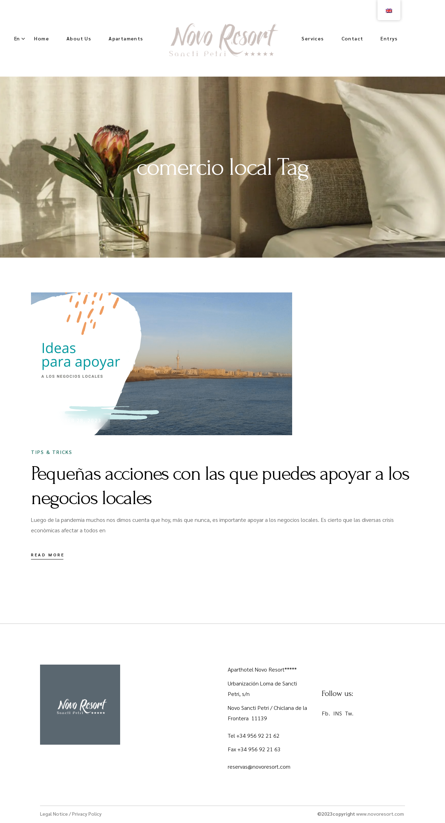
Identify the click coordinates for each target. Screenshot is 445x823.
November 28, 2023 (73, 420)
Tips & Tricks (51, 452)
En (16, 38)
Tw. (349, 713)
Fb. (326, 713)
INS (337, 713)
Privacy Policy (87, 813)
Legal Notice (54, 813)
